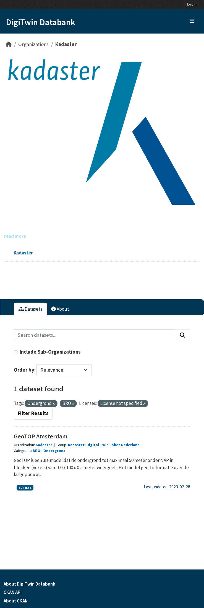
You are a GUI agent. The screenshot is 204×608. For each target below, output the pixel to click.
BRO (36, 450)
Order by (24, 370)
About (60, 309)
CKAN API (13, 592)
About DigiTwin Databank (29, 584)
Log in (192, 4)
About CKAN (16, 601)
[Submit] (182, 335)
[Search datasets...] (94, 335)
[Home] (9, 44)
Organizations (33, 44)
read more (15, 236)
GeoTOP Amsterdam (40, 436)
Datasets (30, 309)
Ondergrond (54, 450)
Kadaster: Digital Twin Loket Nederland (104, 445)
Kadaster (66, 44)
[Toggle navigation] (192, 21)
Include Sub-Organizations (47, 352)
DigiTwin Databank (40, 22)
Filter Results (33, 413)
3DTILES (25, 488)
